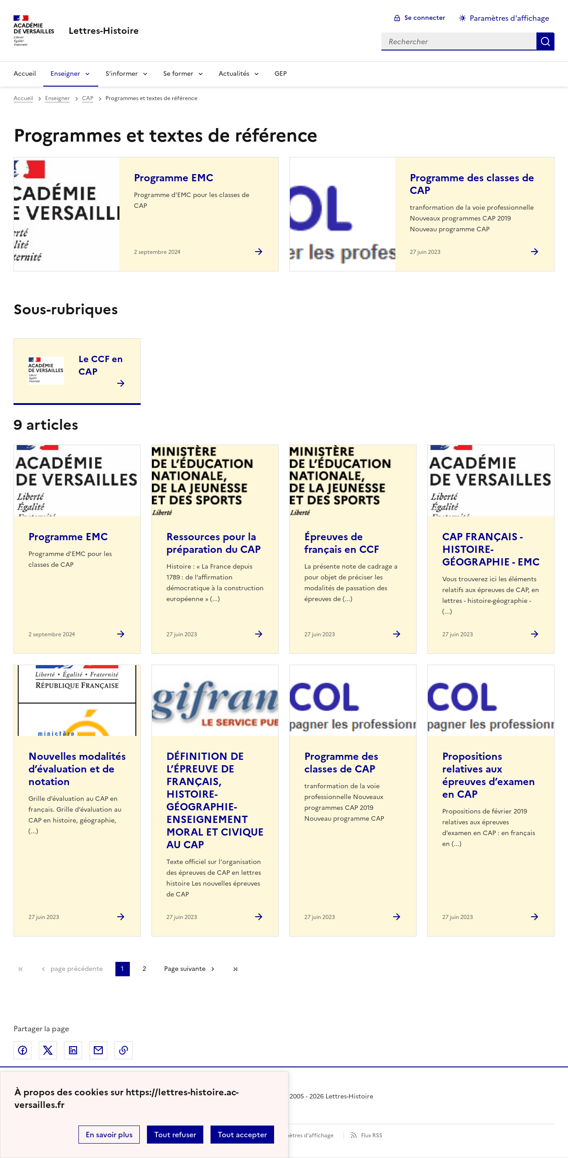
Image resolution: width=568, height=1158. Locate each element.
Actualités (234, 73)
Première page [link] (21, 969)
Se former (178, 73)
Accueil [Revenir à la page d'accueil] (25, 73)
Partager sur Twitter (48, 1050)
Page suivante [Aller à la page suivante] (185, 969)
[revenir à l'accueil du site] (104, 30)
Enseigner (65, 73)
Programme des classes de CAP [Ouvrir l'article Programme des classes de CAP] (472, 184)
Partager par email (98, 1050)
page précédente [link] (76, 969)
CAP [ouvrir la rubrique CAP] (87, 98)
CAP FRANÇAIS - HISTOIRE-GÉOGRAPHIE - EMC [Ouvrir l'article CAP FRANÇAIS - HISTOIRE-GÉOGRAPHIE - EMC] (491, 549)
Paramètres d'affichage (303, 1135)
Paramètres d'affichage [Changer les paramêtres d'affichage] (509, 18)
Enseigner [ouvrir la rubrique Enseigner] (57, 98)
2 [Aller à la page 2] (144, 969)
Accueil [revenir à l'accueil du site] (23, 98)
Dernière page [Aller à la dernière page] (235, 969)
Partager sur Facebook (23, 1050)
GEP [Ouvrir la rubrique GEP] (281, 73)
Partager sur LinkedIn (73, 1050)
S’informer (121, 73)
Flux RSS (371, 1135)
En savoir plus (109, 1134)
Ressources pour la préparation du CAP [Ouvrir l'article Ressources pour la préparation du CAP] (213, 543)
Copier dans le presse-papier (124, 1050)
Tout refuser (175, 1134)
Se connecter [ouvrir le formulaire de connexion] (424, 18)
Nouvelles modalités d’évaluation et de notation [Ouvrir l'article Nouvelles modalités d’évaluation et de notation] (77, 769)
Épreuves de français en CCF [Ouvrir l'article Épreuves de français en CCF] (341, 543)
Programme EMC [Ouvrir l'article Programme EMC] (173, 177)
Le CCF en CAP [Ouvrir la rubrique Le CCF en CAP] (100, 365)
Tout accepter (242, 1134)
